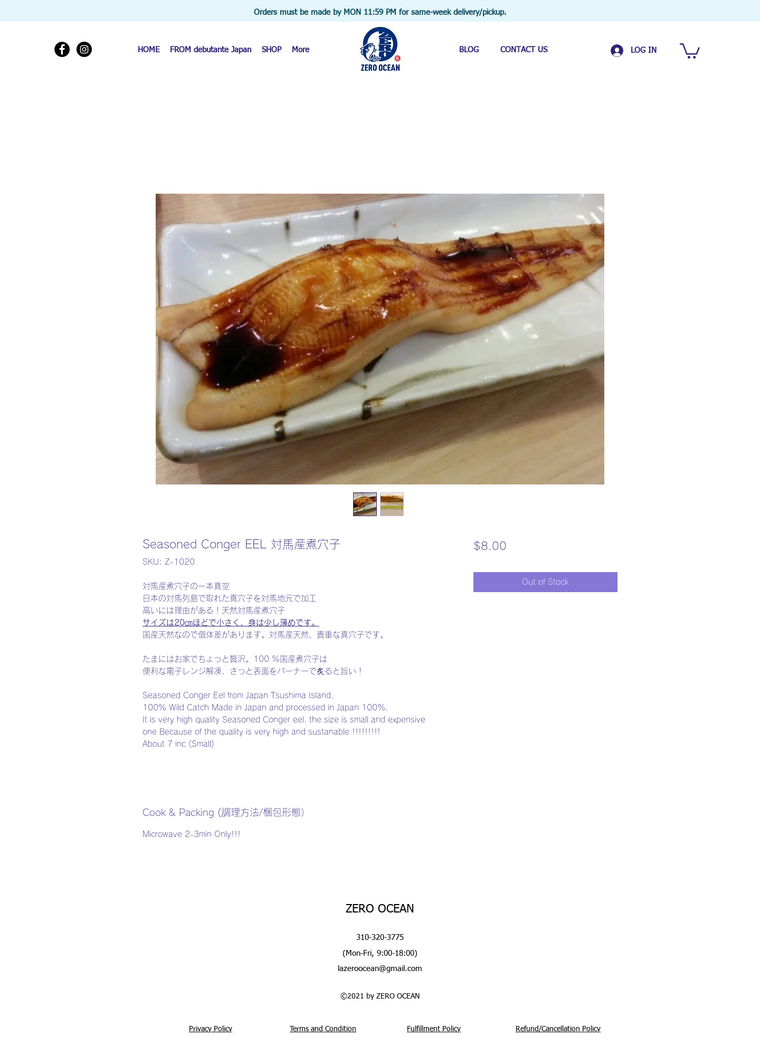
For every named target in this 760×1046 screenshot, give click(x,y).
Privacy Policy (210, 1029)
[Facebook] (62, 49)
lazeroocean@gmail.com (380, 969)
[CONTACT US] (523, 49)
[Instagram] (84, 49)
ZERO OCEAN (380, 909)
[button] (690, 50)
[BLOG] (468, 49)
